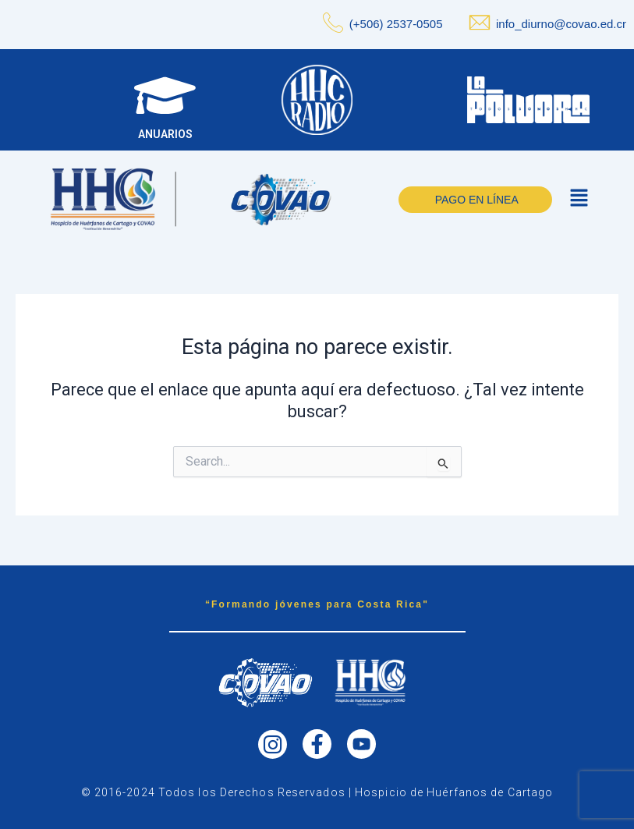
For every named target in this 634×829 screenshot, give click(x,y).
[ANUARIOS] (162, 98)
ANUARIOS (163, 139)
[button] (579, 203)
